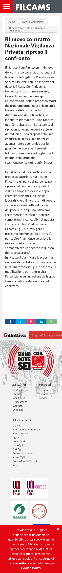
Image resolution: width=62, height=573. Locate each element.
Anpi (15, 465)
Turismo (43, 393)
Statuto (17, 393)
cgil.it (16, 437)
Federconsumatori (23, 453)
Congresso (19, 397)
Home (11, 21)
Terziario (44, 389)
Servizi (43, 397)
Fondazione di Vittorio (25, 461)
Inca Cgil (18, 445)
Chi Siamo (18, 389)
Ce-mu (17, 425)
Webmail (18, 409)
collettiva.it (19, 441)
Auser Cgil (19, 457)
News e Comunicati (33, 21)
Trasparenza (20, 401)
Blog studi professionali (26, 429)
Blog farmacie (21, 433)
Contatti (17, 405)
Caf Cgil (17, 449)
